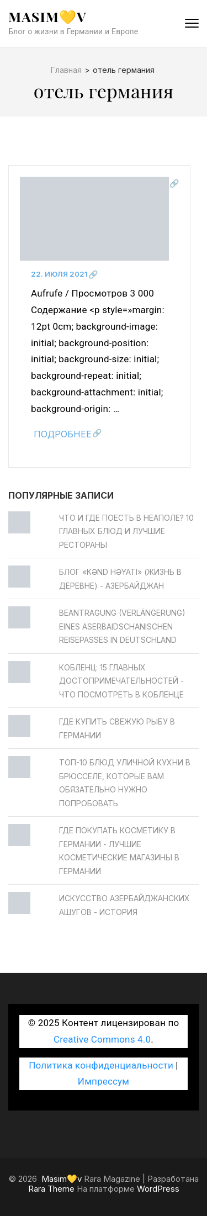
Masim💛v (47, 16)
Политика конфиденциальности (101, 1065)
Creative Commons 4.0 (102, 1039)
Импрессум (103, 1081)
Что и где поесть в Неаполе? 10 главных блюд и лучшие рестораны (126, 531)
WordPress (158, 1188)
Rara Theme (51, 1188)
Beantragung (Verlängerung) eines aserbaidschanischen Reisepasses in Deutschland (122, 626)
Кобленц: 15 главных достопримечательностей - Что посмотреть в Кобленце (121, 681)
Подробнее (63, 434)
